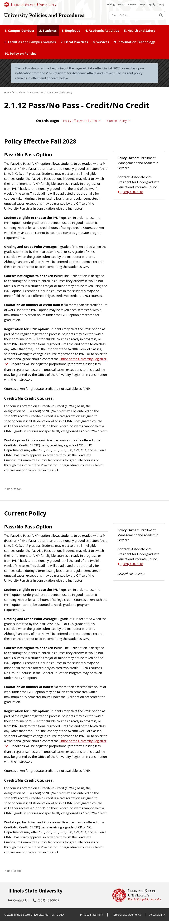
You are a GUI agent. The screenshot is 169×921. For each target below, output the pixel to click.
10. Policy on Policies (20, 53)
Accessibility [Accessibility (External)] (157, 915)
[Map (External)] (142, 4)
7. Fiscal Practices (74, 42)
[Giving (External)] (110, 4)
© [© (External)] (5, 915)
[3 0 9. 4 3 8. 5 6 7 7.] (46, 900)
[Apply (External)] (152, 4)
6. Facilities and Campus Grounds (30, 42)
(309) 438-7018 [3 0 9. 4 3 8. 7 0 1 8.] (132, 192)
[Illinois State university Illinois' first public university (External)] (136, 895)
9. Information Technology (134, 42)
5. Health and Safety (139, 30)
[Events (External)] (132, 4)
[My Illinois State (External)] (161, 4)
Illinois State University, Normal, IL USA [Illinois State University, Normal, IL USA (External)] (39, 915)
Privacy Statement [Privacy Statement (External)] (91, 915)
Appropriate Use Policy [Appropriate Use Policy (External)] (126, 915)
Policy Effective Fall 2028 (80, 121)
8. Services (101, 42)
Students (20, 92)
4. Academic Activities (102, 30)
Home (7, 92)
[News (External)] (121, 4)
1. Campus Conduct (19, 30)
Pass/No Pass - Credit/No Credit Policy (51, 92)
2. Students (48, 30)
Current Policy (117, 121)
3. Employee (71, 30)
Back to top (14, 489)
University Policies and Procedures (44, 15)
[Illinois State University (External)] (30, 4)
